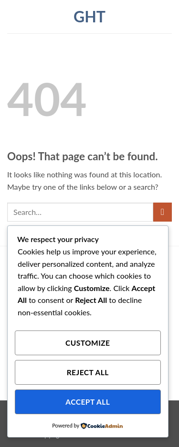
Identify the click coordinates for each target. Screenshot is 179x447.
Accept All (87, 402)
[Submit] (162, 212)
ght (89, 16)
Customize (87, 343)
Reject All (88, 372)
